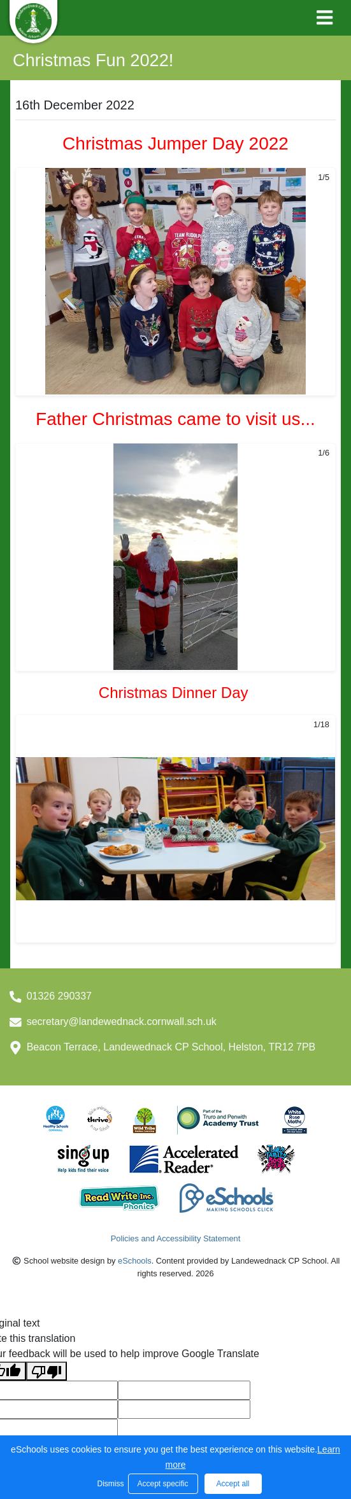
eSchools (135, 1260)
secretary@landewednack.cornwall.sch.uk (122, 1021)
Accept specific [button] (162, 1483)
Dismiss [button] (109, 1483)
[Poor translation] (46, 1371)
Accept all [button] (232, 1483)
